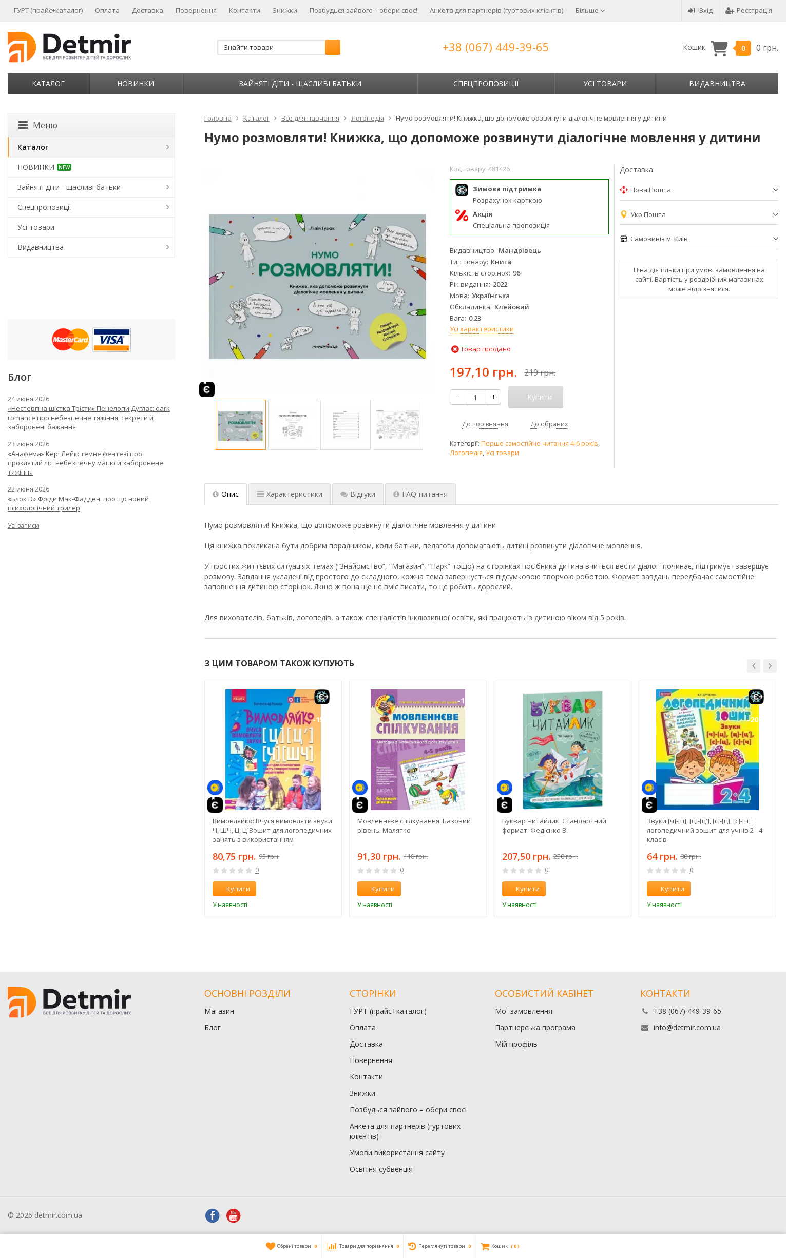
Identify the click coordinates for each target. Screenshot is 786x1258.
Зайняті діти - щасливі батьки (300, 83)
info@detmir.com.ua (687, 1027)
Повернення (196, 10)
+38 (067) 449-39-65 (496, 46)
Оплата (107, 10)
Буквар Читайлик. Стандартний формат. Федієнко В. (554, 825)
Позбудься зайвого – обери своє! (363, 10)
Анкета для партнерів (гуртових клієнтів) (496, 10)
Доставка (147, 10)
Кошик (730, 47)
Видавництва (717, 83)
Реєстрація (748, 10)
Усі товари (605, 83)
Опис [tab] (226, 494)
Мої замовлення (523, 1011)
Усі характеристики (482, 328)
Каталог (48, 83)
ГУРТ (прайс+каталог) (48, 10)
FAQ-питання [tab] (420, 494)
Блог (212, 1027)
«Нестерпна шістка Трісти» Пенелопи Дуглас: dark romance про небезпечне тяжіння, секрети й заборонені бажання (89, 417)
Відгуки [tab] (357, 494)
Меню (37, 125)
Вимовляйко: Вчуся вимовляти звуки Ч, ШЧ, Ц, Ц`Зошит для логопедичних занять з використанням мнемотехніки (272, 830)
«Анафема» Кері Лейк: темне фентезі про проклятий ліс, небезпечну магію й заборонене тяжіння (85, 463)
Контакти (244, 10)
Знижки (285, 10)
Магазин (219, 1011)
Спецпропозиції (486, 83)
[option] (241, 425)
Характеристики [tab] (289, 494)
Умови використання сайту (397, 1152)
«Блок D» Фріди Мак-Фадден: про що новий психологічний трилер (78, 503)
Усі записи (23, 525)
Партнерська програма (535, 1027)
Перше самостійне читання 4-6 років (539, 443)
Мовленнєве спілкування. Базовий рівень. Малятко (414, 825)
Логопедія (466, 452)
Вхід (700, 10)
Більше (590, 10)
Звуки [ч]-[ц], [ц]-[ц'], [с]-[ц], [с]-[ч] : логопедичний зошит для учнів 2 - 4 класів (704, 830)
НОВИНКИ (135, 83)
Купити (232, 888)
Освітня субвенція (381, 1169)
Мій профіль (516, 1044)
